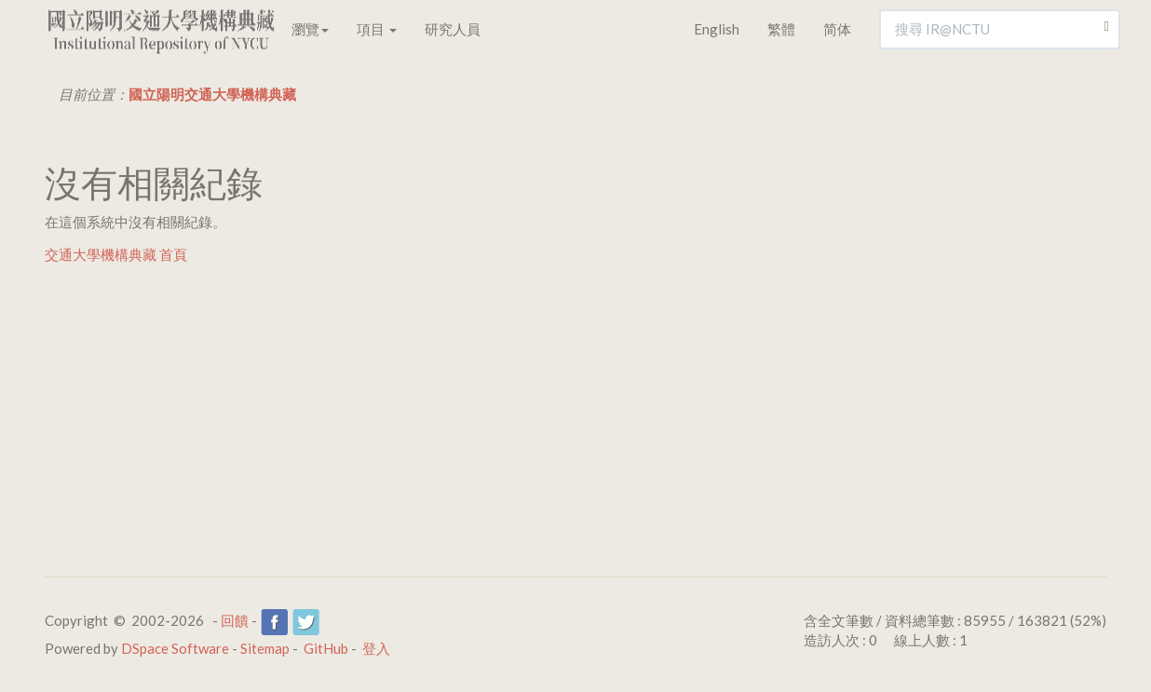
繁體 (781, 28)
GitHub (326, 648)
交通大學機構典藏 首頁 (116, 254)
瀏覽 (310, 28)
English (716, 28)
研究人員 (453, 28)
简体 (837, 28)
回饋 (235, 620)
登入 (376, 648)
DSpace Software (175, 648)
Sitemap (265, 648)
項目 (377, 28)
